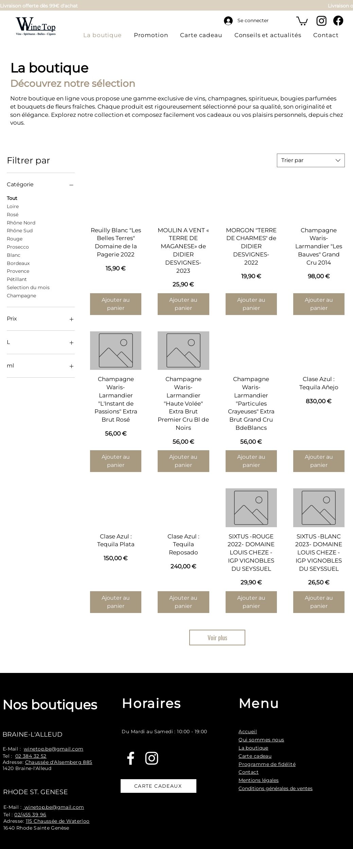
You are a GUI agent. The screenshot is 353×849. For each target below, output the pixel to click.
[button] (302, 21)
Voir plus (217, 637)
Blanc (13, 254)
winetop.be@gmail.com (53, 749)
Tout (12, 197)
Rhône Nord (21, 222)
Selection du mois (28, 287)
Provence (18, 270)
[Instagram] (321, 20)
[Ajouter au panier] (115, 304)
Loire (13, 206)
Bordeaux (18, 263)
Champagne (21, 295)
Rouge (14, 238)
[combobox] (311, 160)
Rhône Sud (20, 230)
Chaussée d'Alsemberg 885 (58, 762)
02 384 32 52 (31, 756)
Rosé (12, 214)
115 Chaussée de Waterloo (58, 821)
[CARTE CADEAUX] (158, 786)
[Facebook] (338, 20)
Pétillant (17, 279)
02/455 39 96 (30, 815)
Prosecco (18, 246)
